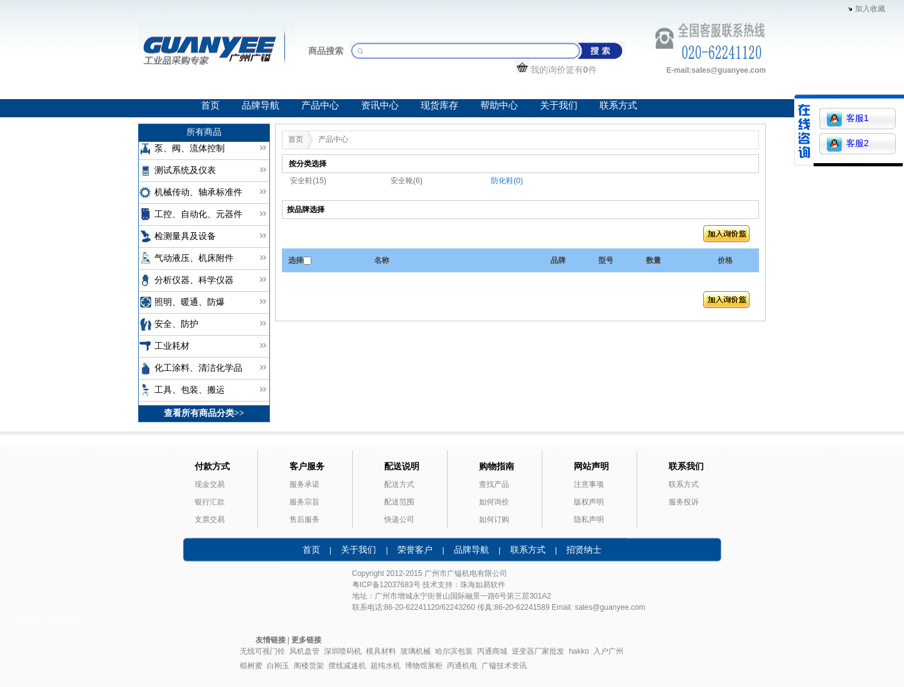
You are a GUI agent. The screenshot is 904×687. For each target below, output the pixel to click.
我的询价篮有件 (555, 70)
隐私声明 (589, 519)
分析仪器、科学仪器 (194, 280)
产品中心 (320, 105)
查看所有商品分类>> (204, 413)
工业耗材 (172, 346)
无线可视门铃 (262, 651)
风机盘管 (304, 651)
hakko (579, 651)
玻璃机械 (416, 651)
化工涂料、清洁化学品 (198, 368)
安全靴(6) (406, 180)
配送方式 (399, 484)
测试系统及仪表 (185, 170)
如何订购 (494, 519)
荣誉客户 (415, 550)
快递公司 (399, 519)
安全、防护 (176, 324)
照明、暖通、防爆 (189, 302)
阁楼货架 (309, 665)
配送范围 (399, 502)
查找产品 (494, 484)
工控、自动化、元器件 (198, 214)
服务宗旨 (304, 502)
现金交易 (210, 484)
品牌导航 (260, 105)
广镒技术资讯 (504, 665)
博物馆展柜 (424, 665)
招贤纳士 (583, 550)
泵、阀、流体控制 (189, 148)
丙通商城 (492, 651)
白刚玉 (278, 665)
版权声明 (589, 502)
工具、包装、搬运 (189, 390)
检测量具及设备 (185, 236)
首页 (210, 105)
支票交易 (210, 519)
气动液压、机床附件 (194, 258)
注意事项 (589, 484)
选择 (295, 260)
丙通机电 (462, 665)
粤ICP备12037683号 (386, 584)
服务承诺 (304, 484)
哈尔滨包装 (454, 651)
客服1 (848, 119)
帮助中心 (499, 105)
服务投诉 (684, 502)
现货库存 (439, 105)
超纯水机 (385, 665)
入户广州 (608, 651)
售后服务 (304, 519)
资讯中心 (380, 105)
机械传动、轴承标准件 (198, 192)
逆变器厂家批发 (538, 651)
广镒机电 (462, 573)
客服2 (848, 144)
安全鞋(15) (308, 180)
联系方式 (618, 105)
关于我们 (559, 105)
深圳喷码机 (343, 651)
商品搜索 (325, 51)
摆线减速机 (347, 665)
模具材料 (381, 651)
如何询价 (494, 502)
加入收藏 (870, 8)
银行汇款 (210, 502)
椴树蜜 (251, 665)
